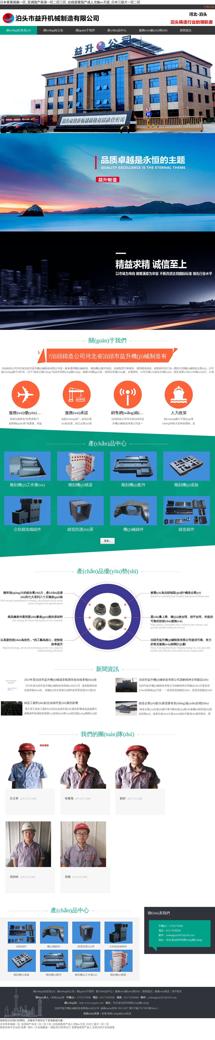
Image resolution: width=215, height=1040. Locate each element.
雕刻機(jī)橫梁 (80, 485)
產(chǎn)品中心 (116, 30)
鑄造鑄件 (186, 529)
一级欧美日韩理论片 (59, 1027)
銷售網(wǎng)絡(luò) (127, 413)
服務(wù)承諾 (76, 413)
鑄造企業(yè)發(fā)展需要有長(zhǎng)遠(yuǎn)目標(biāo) (174, 703)
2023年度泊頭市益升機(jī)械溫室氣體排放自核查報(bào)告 (60, 679)
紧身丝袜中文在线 (10, 1027)
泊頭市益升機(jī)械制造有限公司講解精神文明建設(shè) (173, 679)
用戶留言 (177, 991)
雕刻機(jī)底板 (186, 485)
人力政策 (179, 413)
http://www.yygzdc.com (91, 1003)
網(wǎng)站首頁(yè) (18, 30)
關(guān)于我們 (85, 30)
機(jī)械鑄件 (133, 529)
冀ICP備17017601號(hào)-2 (143, 1008)
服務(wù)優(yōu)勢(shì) (153, 30)
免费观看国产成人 (81, 1027)
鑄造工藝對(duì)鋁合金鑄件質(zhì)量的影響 (51, 702)
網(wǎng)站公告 (53, 30)
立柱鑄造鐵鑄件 (27, 529)
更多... (107, 540)
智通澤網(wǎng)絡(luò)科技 (117, 1013)
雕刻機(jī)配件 (133, 485)
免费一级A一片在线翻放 (34, 1027)
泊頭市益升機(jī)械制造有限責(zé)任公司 (77, 1008)
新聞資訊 (185, 30)
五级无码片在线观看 (103, 1027)
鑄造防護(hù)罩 (80, 529)
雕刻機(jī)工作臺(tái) (27, 485)
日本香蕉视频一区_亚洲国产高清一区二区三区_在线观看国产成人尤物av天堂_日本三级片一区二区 (70, 2)
